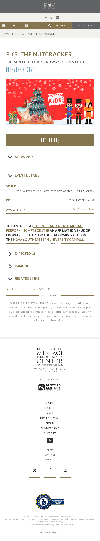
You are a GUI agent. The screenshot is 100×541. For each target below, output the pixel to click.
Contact (50, 455)
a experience (50, 532)
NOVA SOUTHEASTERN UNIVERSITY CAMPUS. (48, 240)
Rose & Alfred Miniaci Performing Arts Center (50, 6)
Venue (11, 186)
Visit (50, 413)
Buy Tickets (50, 140)
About (50, 423)
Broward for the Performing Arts (50, 387)
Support (50, 433)
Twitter (34, 468)
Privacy (50, 460)
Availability (16, 209)
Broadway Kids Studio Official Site (31, 289)
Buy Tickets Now (83, 209)
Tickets (18, 33)
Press (50, 450)
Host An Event (50, 418)
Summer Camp (50, 428)
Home (6, 33)
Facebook (50, 468)
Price (10, 200)
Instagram (65, 468)
